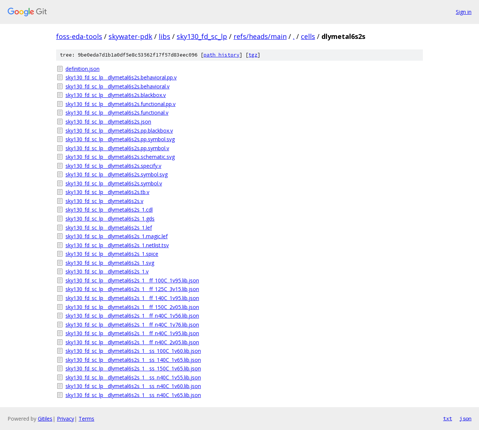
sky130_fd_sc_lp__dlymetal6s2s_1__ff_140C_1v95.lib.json (132, 298)
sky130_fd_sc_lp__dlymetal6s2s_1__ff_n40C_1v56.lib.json (132, 315)
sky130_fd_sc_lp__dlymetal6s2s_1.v (107, 271)
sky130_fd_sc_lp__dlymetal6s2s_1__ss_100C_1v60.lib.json (133, 350)
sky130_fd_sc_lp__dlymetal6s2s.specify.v (113, 165)
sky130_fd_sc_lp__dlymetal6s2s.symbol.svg (116, 174)
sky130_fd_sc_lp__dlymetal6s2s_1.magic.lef (116, 236)
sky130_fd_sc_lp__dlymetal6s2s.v (104, 201)
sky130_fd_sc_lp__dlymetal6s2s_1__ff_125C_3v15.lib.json (132, 289)
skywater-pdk (130, 36)
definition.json (82, 68)
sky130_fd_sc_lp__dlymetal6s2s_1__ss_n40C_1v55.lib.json (133, 377)
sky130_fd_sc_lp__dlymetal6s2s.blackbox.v (115, 95)
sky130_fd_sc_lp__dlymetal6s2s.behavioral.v (117, 86)
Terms (86, 418)
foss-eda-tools (79, 36)
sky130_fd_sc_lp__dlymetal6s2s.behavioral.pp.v (121, 77)
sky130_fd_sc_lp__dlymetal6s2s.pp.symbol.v (117, 148)
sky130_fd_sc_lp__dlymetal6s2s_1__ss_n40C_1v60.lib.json (133, 386)
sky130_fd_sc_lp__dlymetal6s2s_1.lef (108, 227)
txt (447, 418)
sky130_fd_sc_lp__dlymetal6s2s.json (108, 121)
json (466, 418)
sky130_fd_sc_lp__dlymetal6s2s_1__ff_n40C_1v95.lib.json (132, 333)
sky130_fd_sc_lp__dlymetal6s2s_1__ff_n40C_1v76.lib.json (132, 324)
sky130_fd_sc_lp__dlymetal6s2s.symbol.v (113, 183)
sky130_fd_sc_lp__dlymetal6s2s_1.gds (110, 218)
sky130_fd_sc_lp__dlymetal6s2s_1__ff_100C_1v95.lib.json (132, 280)
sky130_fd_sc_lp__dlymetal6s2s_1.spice (111, 253)
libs (164, 36)
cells (308, 36)
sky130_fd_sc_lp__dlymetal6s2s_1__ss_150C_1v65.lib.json (133, 368)
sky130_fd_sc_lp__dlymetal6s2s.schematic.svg (120, 156)
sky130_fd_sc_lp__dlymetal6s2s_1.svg (109, 262)
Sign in (464, 11)
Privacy (65, 418)
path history (222, 55)
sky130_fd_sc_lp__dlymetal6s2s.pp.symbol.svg (120, 139)
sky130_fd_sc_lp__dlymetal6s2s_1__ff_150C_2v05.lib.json (132, 307)
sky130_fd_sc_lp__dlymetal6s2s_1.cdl (109, 209)
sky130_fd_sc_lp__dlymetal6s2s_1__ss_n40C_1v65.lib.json (133, 395)
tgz (252, 55)
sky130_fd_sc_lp (202, 36)
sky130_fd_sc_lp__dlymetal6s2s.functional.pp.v (120, 104)
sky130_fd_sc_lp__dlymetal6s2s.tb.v (107, 192)
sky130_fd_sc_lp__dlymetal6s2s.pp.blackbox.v (119, 130)
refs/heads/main (260, 36)
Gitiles (45, 418)
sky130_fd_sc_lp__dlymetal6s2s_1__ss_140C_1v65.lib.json (133, 359)
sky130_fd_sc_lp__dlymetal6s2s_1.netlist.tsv (117, 245)
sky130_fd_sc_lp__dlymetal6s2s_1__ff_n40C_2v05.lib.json (132, 342)
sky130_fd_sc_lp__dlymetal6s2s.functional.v (116, 112)
